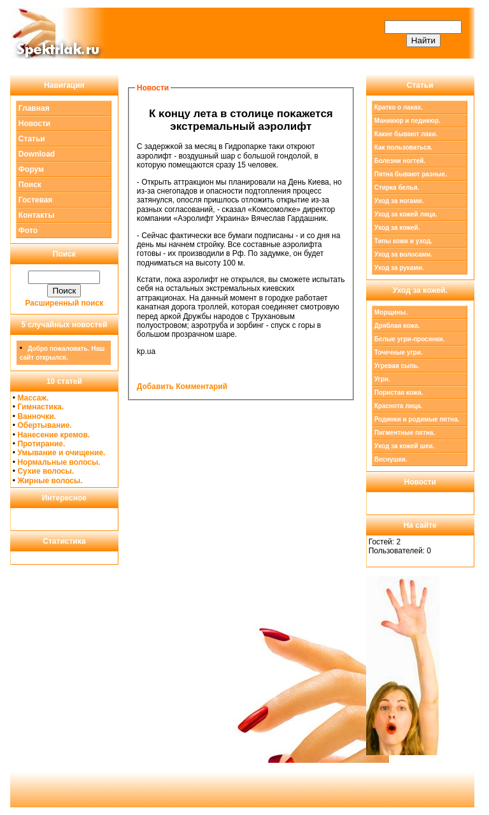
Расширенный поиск (64, 303)
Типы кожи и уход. (403, 240)
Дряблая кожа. (397, 325)
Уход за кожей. (397, 227)
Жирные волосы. (49, 480)
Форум (31, 169)
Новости (34, 123)
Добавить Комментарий (182, 386)
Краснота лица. (398, 405)
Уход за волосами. (403, 254)
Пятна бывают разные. (410, 174)
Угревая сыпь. (397, 365)
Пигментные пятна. (404, 432)
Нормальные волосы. (58, 462)
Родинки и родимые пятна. (417, 419)
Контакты (36, 215)
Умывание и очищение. (61, 452)
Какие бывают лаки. (405, 134)
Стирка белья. (397, 187)
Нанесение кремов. (53, 434)
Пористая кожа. (398, 392)
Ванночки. (36, 416)
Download (36, 154)
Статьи (31, 138)
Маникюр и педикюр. (407, 120)
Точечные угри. (398, 352)
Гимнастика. (40, 406)
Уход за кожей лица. (405, 214)
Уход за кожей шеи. (404, 446)
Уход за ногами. (399, 200)
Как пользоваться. (403, 147)
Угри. (382, 379)
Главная (34, 108)
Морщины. (391, 312)
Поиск (29, 184)
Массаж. (32, 397)
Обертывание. (44, 425)
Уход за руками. (399, 267)
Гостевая (35, 199)
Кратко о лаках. (398, 107)
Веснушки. (391, 459)
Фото (28, 230)
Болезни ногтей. (399, 160)
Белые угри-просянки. (409, 339)
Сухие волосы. (45, 471)
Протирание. (41, 443)
